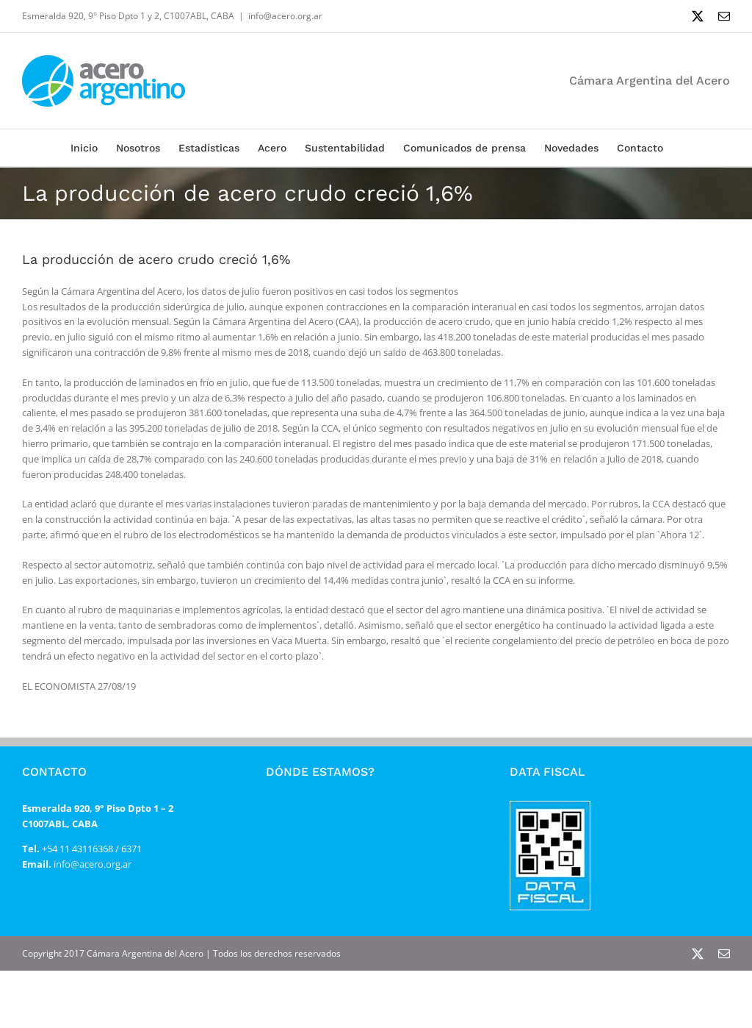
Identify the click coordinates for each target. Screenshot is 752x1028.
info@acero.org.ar (285, 16)
